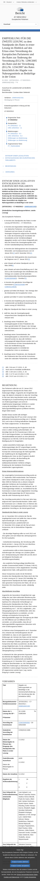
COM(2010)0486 (19, 284)
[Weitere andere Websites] (26, 2)
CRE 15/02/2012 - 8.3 (15, 136)
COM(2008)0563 (24, 722)
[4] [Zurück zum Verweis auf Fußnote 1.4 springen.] (3, 374)
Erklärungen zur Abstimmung (17, 138)
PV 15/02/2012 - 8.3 (14, 133)
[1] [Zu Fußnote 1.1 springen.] (14, 253)
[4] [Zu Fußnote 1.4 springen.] (12, 265)
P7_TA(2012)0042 (14, 146)
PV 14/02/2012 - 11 (14, 125)
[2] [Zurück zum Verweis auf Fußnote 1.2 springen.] (3, 369)
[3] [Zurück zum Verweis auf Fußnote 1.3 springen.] (3, 372)
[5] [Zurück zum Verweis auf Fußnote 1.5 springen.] (3, 376)
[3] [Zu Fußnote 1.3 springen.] (29, 259)
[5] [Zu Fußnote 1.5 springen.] (25, 278)
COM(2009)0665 (10, 278)
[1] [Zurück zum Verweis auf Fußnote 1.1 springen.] (3, 367)
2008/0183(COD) (17, 98)
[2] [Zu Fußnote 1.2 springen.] (31, 253)
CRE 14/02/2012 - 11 (15, 128)
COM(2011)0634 (10, 287)
